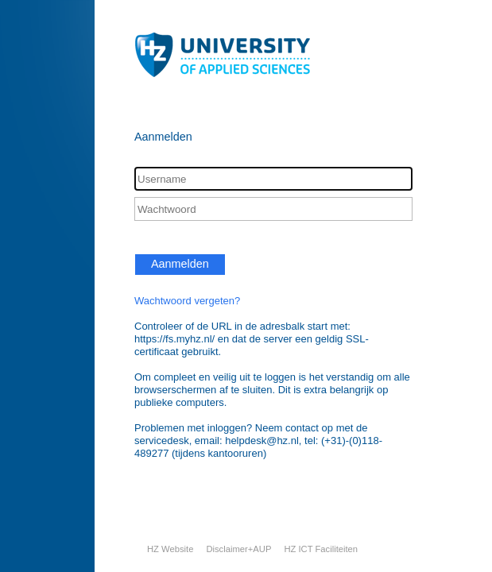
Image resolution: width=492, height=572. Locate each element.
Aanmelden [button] (180, 263)
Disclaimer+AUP (238, 549)
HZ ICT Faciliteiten (321, 549)
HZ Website (170, 549)
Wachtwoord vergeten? (187, 301)
